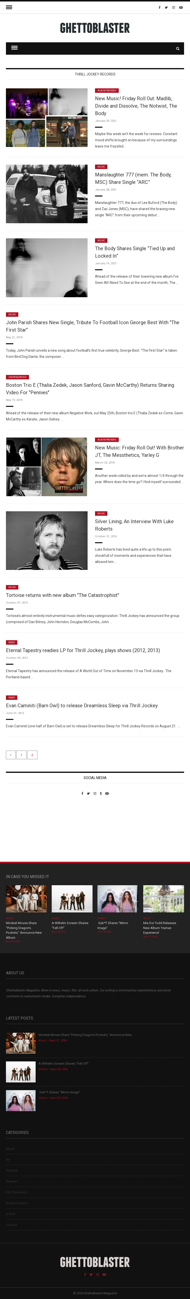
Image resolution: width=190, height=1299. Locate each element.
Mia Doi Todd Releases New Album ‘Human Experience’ (159, 927)
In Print (10, 1214)
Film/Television (16, 1192)
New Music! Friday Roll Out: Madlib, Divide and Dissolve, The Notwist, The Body (136, 106)
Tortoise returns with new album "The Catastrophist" (62, 595)
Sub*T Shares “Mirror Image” (59, 1092)
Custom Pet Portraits (20, 829)
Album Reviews (106, 90)
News (11, 642)
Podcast (12, 1170)
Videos (55, 918)
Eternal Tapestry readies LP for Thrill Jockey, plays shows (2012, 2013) (83, 650)
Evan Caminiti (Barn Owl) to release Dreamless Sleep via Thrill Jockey (82, 706)
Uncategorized (17, 377)
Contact (11, 1225)
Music (101, 167)
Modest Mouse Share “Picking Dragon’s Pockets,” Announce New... (86, 1035)
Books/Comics (16, 1203)
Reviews (12, 1181)
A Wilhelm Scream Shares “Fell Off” (64, 1063)
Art (8, 1159)
